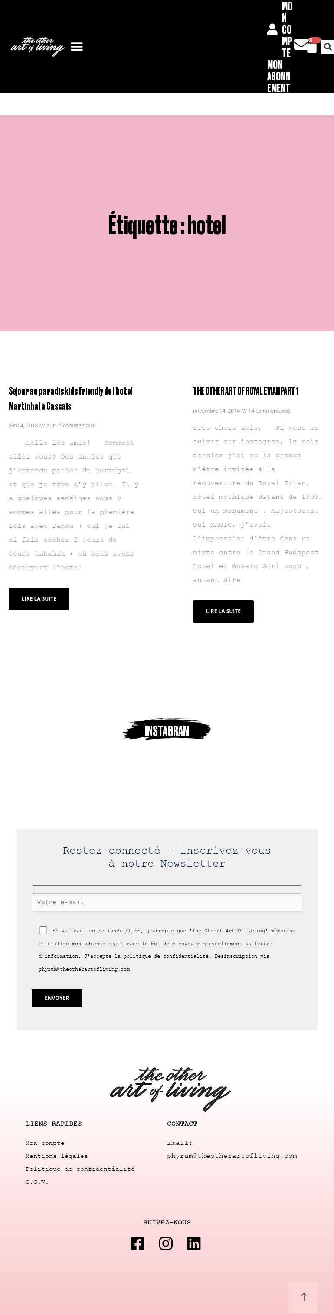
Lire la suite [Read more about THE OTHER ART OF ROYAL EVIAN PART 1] (223, 611)
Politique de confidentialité (80, 1169)
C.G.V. (37, 1182)
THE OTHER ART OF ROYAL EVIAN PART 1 (246, 390)
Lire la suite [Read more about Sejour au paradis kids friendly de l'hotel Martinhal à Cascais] (39, 598)
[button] (76, 47)
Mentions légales (57, 1156)
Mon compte (45, 1143)
